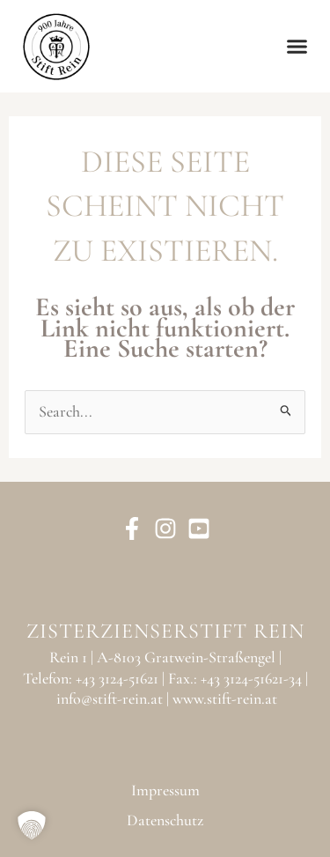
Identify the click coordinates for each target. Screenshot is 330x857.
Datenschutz (165, 820)
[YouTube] (198, 528)
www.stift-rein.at (224, 698)
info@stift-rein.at (109, 698)
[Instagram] (165, 528)
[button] (297, 46)
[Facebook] (132, 528)
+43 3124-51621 (117, 678)
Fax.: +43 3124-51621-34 (235, 678)
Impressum (165, 790)
